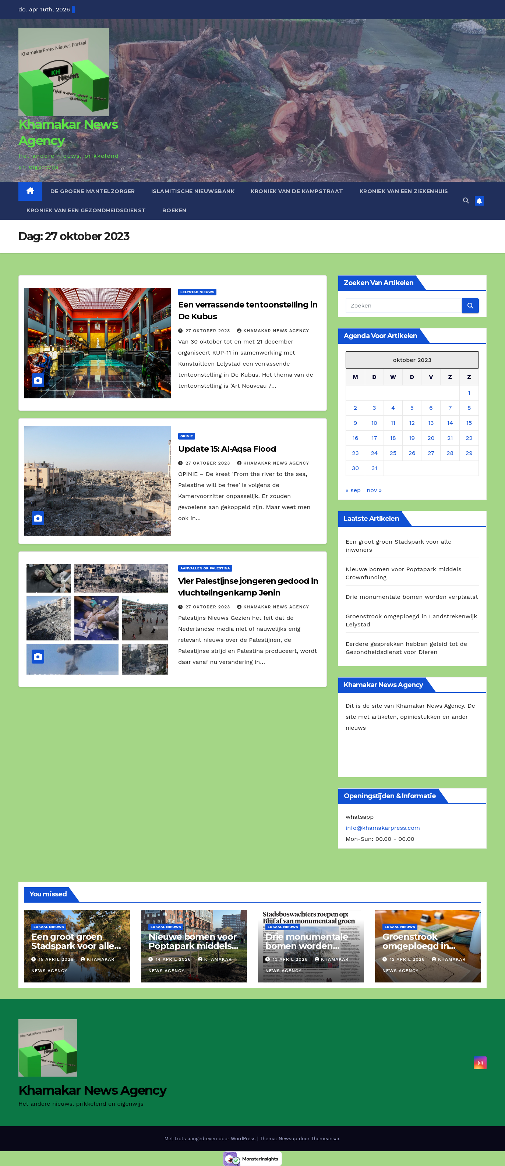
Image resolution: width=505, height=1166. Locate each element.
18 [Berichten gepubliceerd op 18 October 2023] (393, 437)
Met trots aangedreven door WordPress (211, 1138)
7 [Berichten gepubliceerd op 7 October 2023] (450, 407)
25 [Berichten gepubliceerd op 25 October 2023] (393, 452)
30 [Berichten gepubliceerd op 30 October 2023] (355, 468)
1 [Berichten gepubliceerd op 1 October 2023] (469, 392)
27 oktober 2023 (209, 330)
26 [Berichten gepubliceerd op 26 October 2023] (412, 452)
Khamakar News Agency (273, 330)
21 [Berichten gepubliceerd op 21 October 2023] (450, 437)
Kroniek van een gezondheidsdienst (86, 210)
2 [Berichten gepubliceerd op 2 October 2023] (355, 407)
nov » (374, 490)
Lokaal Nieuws (48, 927)
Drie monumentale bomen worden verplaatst (412, 596)
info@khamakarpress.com (383, 827)
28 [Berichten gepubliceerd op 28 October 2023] (449, 452)
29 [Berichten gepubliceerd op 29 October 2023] (469, 452)
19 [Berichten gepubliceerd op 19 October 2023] (412, 437)
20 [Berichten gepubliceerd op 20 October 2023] (430, 437)
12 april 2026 (408, 959)
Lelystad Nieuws (197, 292)
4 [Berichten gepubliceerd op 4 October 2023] (393, 407)
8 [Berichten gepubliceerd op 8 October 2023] (469, 407)
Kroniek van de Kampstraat (297, 191)
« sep (353, 490)
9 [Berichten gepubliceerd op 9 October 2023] (355, 422)
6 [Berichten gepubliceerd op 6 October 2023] (431, 407)
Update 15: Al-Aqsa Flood (227, 449)
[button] (466, 200)
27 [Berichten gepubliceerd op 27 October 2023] (431, 452)
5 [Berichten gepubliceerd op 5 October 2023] (412, 407)
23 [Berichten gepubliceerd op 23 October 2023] (355, 452)
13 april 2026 (291, 959)
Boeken (174, 210)
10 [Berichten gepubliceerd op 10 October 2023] (374, 422)
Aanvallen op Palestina (205, 568)
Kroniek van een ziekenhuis (404, 191)
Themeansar (325, 1138)
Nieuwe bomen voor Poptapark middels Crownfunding (192, 945)
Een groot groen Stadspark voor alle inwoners (72, 945)
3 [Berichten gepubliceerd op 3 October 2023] (374, 407)
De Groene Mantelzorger (92, 191)
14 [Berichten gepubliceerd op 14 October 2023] (450, 422)
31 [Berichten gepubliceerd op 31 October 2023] (374, 468)
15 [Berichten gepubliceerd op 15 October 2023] (469, 422)
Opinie (186, 436)
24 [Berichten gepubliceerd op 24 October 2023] (374, 452)
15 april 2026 (57, 959)
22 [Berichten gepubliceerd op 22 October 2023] (469, 437)
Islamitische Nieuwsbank (193, 191)
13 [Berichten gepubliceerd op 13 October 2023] (431, 422)
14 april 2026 (174, 959)
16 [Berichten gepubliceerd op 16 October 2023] (355, 437)
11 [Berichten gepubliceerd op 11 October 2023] (393, 422)
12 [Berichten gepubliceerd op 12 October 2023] (412, 422)
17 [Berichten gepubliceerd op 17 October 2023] (374, 437)
